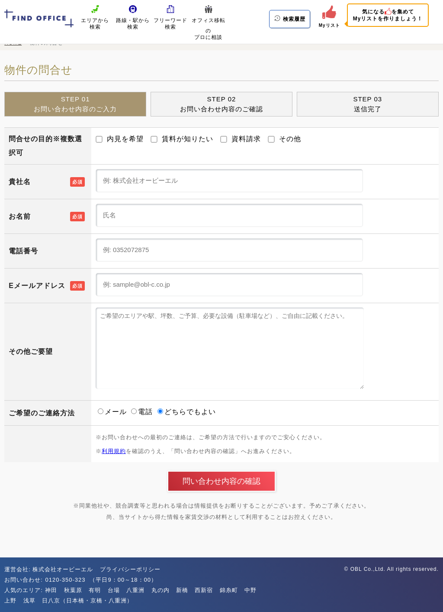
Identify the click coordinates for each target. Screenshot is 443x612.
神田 (51, 590)
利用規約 (114, 451)
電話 (143, 411)
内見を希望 (120, 138)
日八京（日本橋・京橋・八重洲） (87, 600)
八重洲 (135, 590)
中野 (250, 590)
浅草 (29, 600)
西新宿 (204, 590)
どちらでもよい (186, 411)
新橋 (182, 590)
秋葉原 (73, 590)
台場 (114, 590)
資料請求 (240, 138)
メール (113, 411)
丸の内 (160, 590)
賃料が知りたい (182, 138)
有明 (95, 590)
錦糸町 (229, 590)
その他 (284, 138)
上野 (10, 600)
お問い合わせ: (24, 579)
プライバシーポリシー (130, 569)
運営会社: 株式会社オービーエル (48, 569)
